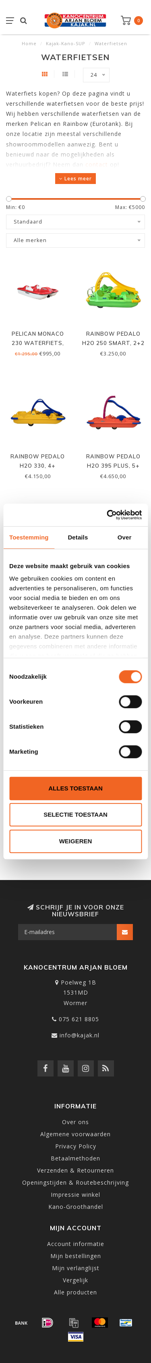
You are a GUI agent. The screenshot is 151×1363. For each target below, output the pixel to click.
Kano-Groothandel (75, 1206)
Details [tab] (78, 537)
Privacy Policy (75, 1146)
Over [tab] (125, 537)
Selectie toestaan (75, 814)
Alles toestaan (75, 788)
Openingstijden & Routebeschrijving (75, 1182)
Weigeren (75, 841)
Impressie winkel (75, 1194)
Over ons (75, 1122)
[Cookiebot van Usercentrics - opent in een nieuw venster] (107, 515)
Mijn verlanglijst (75, 1268)
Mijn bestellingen (75, 1256)
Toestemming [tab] (29, 537)
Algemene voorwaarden (75, 1134)
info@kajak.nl (79, 1035)
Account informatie (75, 1244)
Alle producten (75, 1292)
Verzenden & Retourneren (75, 1170)
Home (29, 43)
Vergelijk (75, 1280)
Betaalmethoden (75, 1158)
